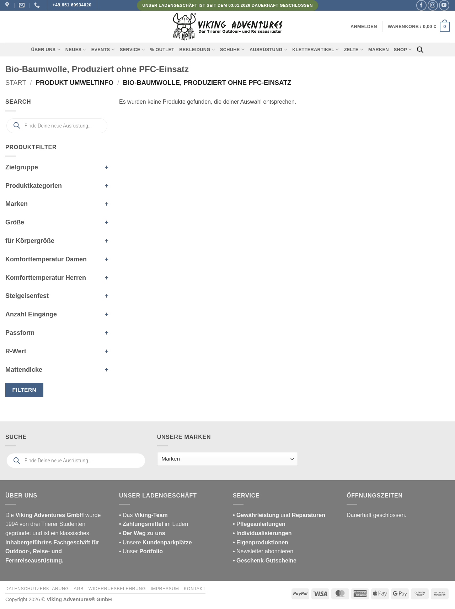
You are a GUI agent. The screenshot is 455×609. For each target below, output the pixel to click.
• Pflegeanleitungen (259, 524)
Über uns (45, 49)
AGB (79, 588)
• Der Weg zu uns (142, 533)
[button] (363, 27)
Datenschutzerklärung (37, 588)
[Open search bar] (420, 50)
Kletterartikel (315, 49)
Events (103, 49)
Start (15, 82)
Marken (378, 49)
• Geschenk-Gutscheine (264, 561)
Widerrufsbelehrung (117, 588)
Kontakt (194, 588)
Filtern (24, 390)
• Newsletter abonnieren (263, 551)
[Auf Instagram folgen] (433, 5)
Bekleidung (197, 49)
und (279, 515)
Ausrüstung (268, 49)
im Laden (153, 524)
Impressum (165, 588)
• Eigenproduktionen (260, 542)
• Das (143, 515)
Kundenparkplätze (167, 542)
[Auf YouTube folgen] (444, 5)
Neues (75, 49)
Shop (403, 49)
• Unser (141, 551)
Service (132, 49)
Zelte (353, 49)
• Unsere (131, 542)
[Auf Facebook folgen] (421, 5)
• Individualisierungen (262, 533)
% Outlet (162, 49)
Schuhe (232, 49)
